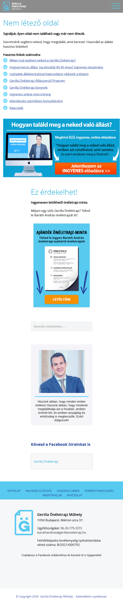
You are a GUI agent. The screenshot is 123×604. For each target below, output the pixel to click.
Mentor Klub (52, 495)
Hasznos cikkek (68, 491)
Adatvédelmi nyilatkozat (91, 596)
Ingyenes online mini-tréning (30, 94)
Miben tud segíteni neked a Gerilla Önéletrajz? (42, 60)
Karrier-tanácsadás (99, 491)
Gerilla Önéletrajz (46, 461)
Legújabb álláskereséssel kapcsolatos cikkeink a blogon (49, 74)
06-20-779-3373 (71, 528)
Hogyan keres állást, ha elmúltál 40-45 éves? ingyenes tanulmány (56, 67)
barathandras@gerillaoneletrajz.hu (61, 532)
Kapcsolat (16, 108)
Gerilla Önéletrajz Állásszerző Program (37, 80)
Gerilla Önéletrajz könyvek (28, 87)
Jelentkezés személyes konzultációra (36, 101)
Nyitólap (13, 491)
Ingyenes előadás (39, 491)
